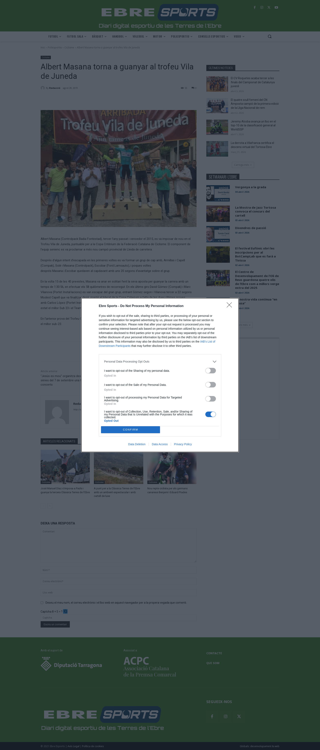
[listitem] (160, 361)
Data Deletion (137, 444)
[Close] (230, 306)
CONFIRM (130, 429)
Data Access (160, 444)
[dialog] (160, 375)
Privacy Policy (183, 444)
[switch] (210, 370)
